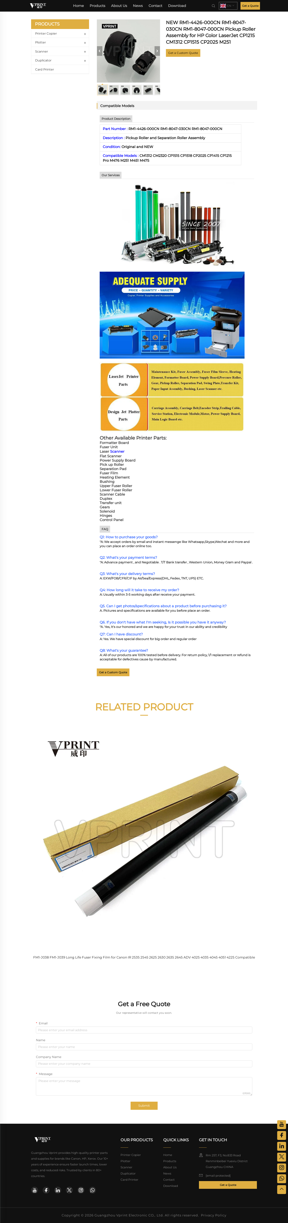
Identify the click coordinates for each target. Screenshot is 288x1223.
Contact (155, 6)
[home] (38, 5)
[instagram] (80, 1190)
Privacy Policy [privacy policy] (213, 1215)
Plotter (40, 42)
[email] (218, 1176)
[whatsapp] (92, 1190)
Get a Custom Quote (183, 53)
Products (97, 6)
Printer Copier (46, 33)
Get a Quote (250, 6)
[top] (281, 1189)
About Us (119, 6)
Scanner (41, 51)
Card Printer (44, 69)
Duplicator (43, 60)
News (138, 6)
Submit (144, 1105)
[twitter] (69, 1190)
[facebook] (46, 1190)
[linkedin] (57, 1190)
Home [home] (78, 6)
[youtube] (34, 1190)
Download (177, 6)
